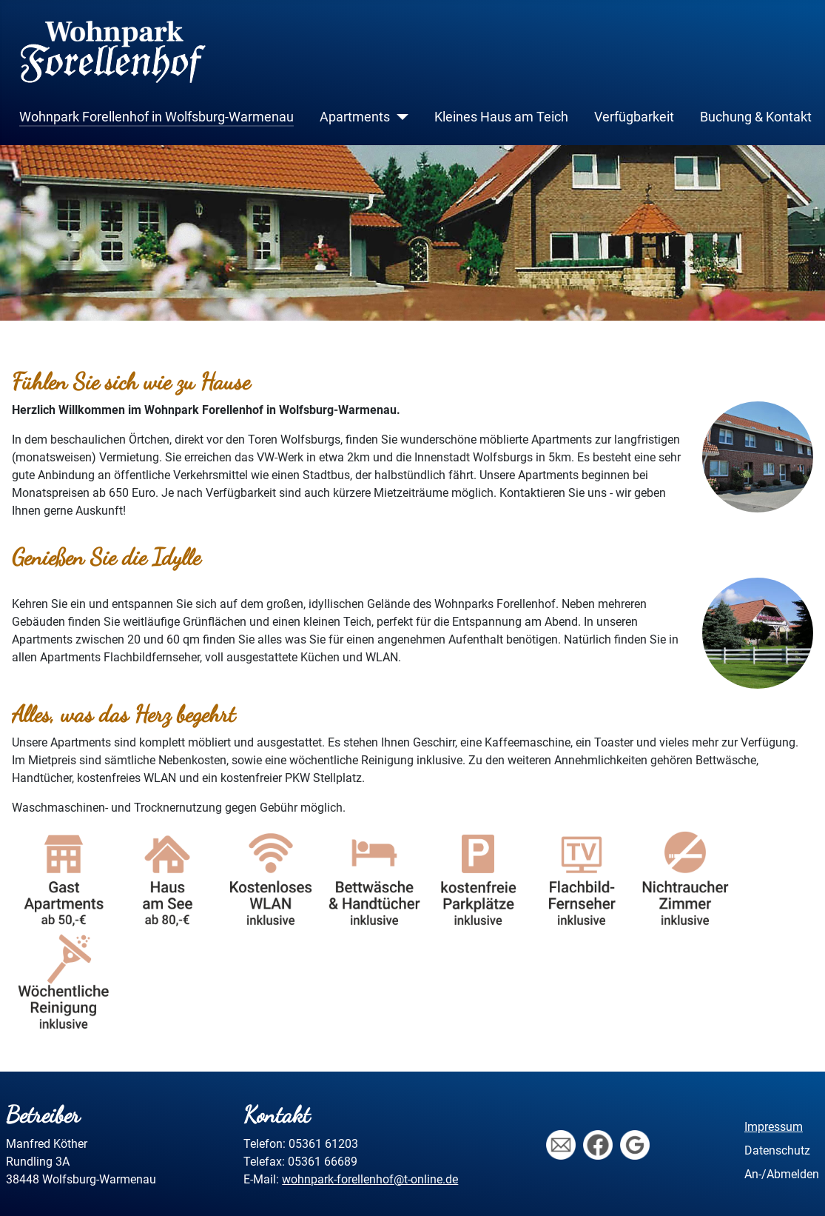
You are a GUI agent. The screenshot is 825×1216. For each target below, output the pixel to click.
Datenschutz (777, 1150)
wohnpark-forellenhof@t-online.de (370, 1179)
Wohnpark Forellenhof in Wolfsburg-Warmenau (156, 117)
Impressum (773, 1127)
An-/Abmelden (781, 1174)
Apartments (355, 117)
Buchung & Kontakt (756, 117)
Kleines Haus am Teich (501, 117)
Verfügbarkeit (634, 117)
